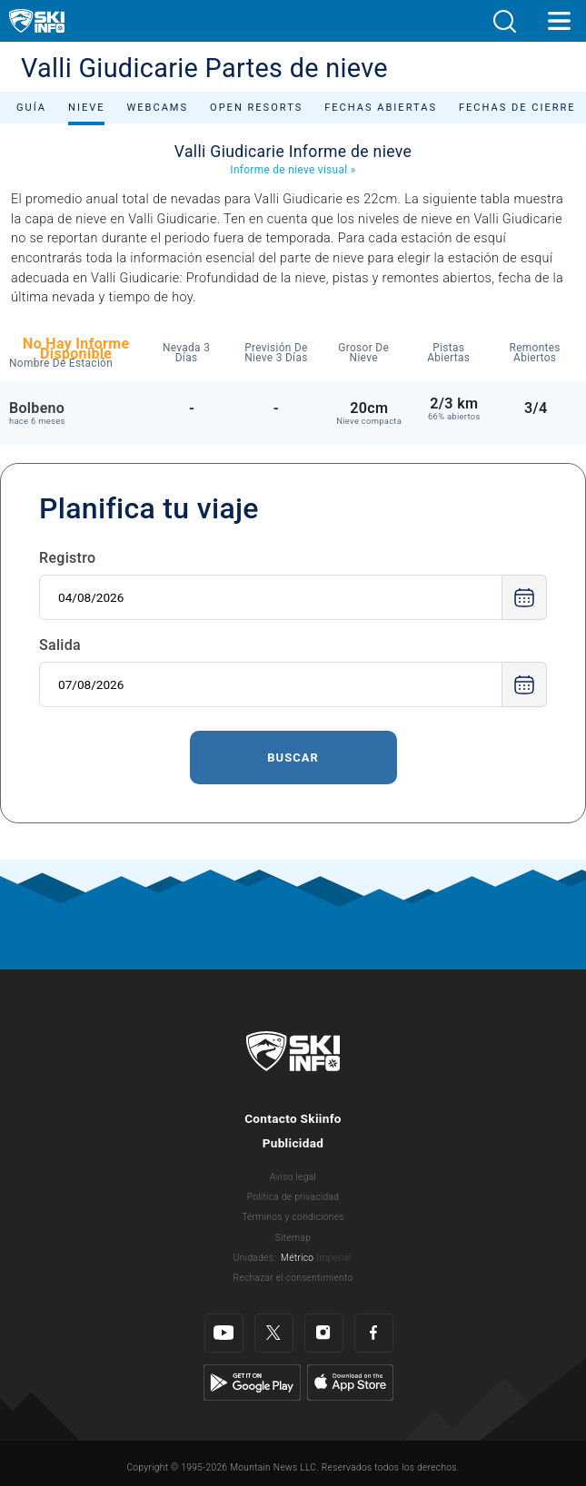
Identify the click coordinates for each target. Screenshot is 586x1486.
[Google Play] (252, 1381)
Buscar (292, 757)
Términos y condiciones (293, 1217)
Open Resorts (256, 107)
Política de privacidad (293, 1197)
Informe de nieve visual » (292, 169)
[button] (504, 21)
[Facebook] (373, 1333)
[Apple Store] (350, 1381)
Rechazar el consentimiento (293, 1278)
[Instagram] (323, 1333)
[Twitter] (273, 1333)
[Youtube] (223, 1333)
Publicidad (293, 1143)
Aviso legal (293, 1177)
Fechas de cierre (517, 107)
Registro (67, 557)
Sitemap (293, 1238)
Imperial (334, 1258)
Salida (60, 645)
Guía (31, 107)
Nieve (86, 107)
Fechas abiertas (380, 107)
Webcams (157, 107)
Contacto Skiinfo (293, 1118)
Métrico (297, 1258)
